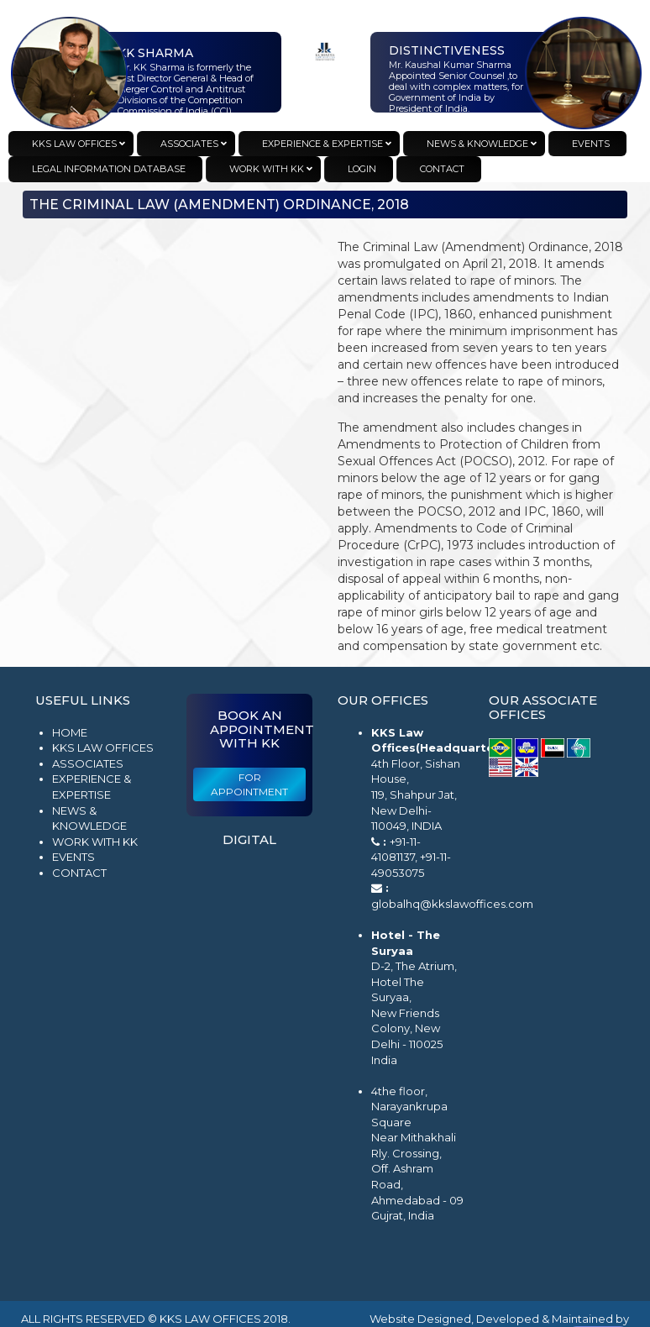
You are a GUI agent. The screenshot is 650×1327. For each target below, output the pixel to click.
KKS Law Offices (103, 747)
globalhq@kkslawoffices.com (452, 903)
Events (73, 856)
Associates (87, 763)
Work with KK (95, 841)
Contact (79, 872)
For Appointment (249, 784)
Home (69, 732)
